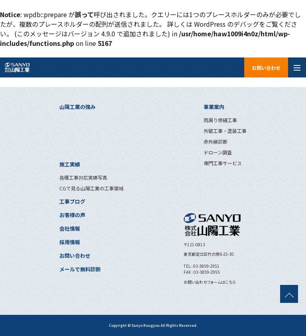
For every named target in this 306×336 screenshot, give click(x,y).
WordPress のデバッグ (226, 24)
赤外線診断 (216, 141)
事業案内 (214, 107)
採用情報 (69, 242)
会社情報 (69, 228)
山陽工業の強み (77, 107)
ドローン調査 (218, 152)
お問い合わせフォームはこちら (210, 282)
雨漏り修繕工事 (220, 120)
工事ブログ (72, 201)
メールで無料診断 (80, 269)
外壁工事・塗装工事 (225, 130)
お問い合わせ (266, 67)
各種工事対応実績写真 (83, 177)
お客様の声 (72, 215)
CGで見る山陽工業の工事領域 (91, 188)
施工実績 (69, 164)
